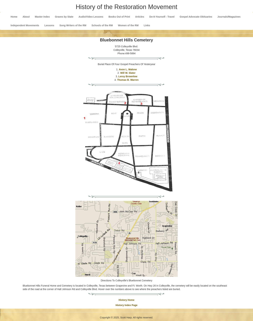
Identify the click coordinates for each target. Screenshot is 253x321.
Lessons (49, 25)
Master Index (42, 16)
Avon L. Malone (128, 69)
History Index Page (126, 305)
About (26, 16)
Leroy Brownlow (127, 76)
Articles (139, 16)
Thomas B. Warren (128, 79)
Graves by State (64, 16)
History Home (126, 300)
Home (14, 16)
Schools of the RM (102, 25)
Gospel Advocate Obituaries (196, 16)
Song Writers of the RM (72, 25)
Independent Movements (25, 25)
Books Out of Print (119, 16)
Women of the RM (128, 25)
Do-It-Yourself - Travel (161, 16)
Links (147, 25)
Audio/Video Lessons (91, 16)
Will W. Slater (127, 73)
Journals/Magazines (228, 16)
